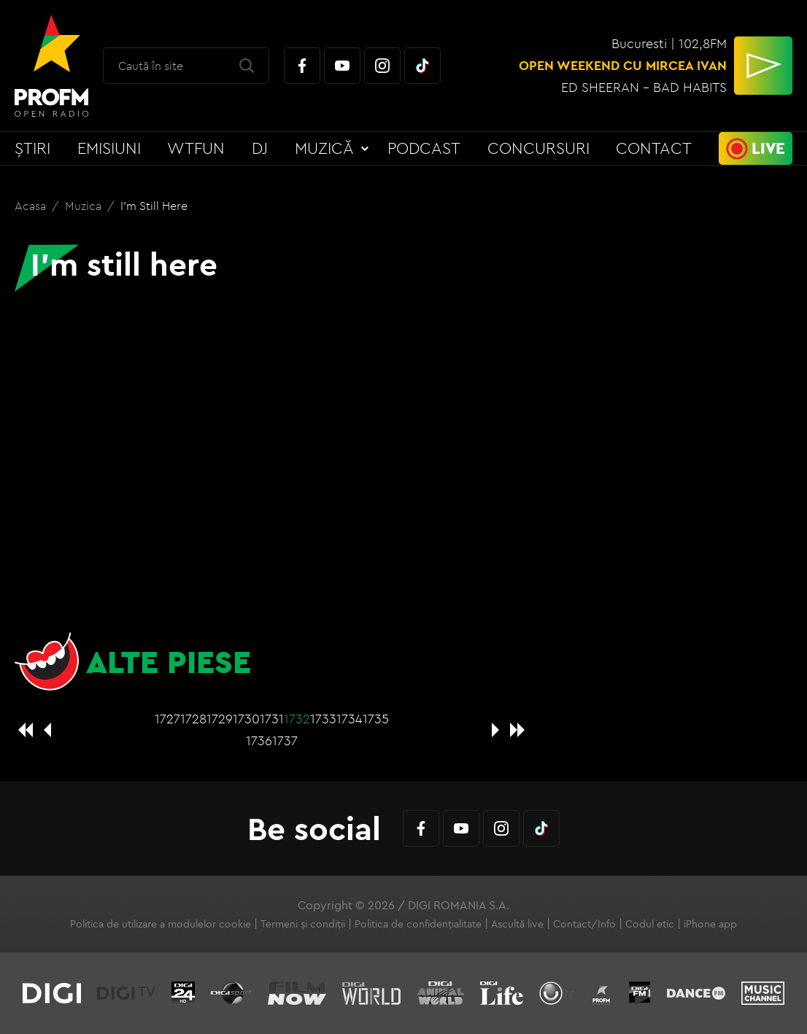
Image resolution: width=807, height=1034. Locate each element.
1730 (246, 718)
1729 (219, 718)
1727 (167, 718)
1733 (323, 718)
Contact (654, 148)
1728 (193, 718)
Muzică (324, 148)
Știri (32, 148)
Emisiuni (109, 148)
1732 (297, 718)
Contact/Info (584, 923)
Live (768, 148)
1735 (376, 718)
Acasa (32, 205)
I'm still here (154, 205)
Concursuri (538, 148)
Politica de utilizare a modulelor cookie (160, 923)
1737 (285, 740)
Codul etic (649, 923)
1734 (349, 718)
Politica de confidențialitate (418, 923)
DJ (260, 148)
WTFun (196, 148)
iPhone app (710, 923)
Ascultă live (517, 923)
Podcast (423, 148)
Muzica (84, 205)
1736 (259, 740)
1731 (272, 718)
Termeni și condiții (302, 923)
